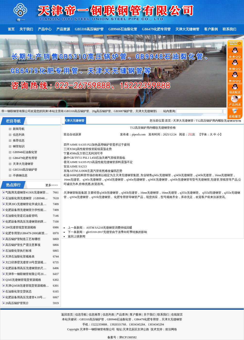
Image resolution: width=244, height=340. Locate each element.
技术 (154, 329)
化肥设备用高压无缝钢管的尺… (25, 268)
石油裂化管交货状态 (18, 291)
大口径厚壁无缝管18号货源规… (25, 262)
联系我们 (163, 314)
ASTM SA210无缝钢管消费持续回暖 (109, 227)
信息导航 (81, 314)
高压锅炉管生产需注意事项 (22, 245)
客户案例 (135, 314)
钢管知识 (19, 146)
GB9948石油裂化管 (25, 152)
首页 (168, 120)
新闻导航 (19, 129)
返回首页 (67, 314)
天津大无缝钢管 (23, 164)
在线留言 (177, 314)
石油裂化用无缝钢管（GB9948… (26, 198)
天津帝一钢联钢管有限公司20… (25, 274)
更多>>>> (51, 185)
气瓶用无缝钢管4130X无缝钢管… (26, 192)
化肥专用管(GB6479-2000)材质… (26, 233)
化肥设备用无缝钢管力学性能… (25, 210)
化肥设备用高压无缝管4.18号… (25, 297)
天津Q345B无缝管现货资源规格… (27, 285)
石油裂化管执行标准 (18, 250)
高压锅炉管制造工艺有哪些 (22, 239)
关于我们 (149, 314)
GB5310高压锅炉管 (25, 169)
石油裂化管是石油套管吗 (21, 215)
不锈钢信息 (20, 175)
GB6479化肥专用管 (25, 158)
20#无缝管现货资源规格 (20, 227)
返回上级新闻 (76, 236)
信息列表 (19, 134)
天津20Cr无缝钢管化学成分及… (25, 204)
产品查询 (122, 314)
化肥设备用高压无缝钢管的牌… (25, 221)
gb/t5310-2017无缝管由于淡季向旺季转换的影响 (116, 232)
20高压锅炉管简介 (17, 303)
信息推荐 (94, 314)
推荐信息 (19, 140)
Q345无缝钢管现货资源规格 (23, 280)
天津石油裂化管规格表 (20, 256)
